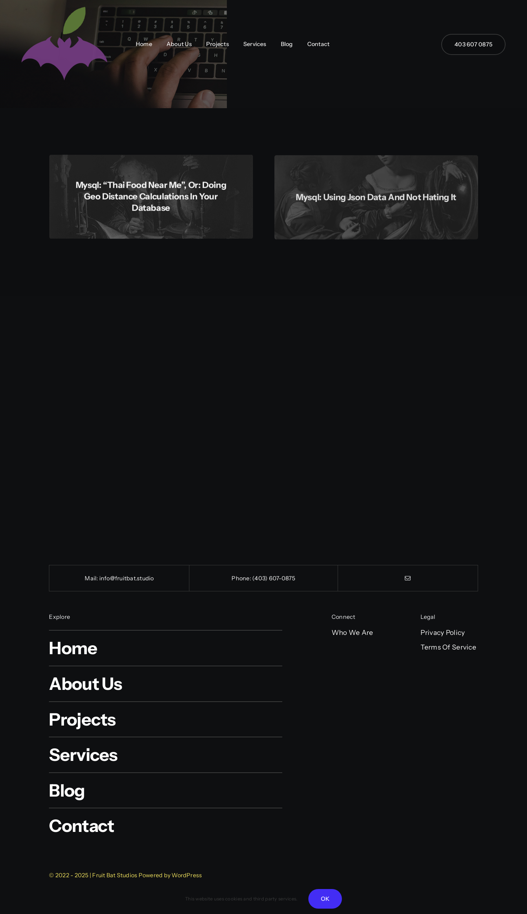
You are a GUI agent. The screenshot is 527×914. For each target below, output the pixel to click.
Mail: (92, 578)
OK (325, 898)
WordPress (186, 875)
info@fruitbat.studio (126, 578)
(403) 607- (266, 578)
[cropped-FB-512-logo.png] (64, 4)
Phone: (242, 578)
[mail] (408, 578)
